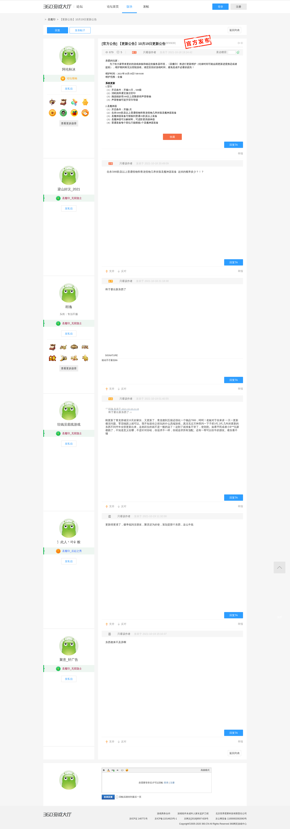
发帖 (146, 6)
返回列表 (234, 30)
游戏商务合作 (163, 813)
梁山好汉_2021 (69, 189)
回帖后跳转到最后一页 (128, 797)
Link (113, 770)
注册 (238, 6)
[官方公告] (109, 44)
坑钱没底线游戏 (68, 424)
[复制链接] (171, 43)
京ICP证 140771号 (138, 818)
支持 (111, 271)
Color (108, 770)
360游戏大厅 (61, 816)
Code (122, 770)
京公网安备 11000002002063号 (231, 818)
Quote (117, 770)
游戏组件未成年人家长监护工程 (193, 813)
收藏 (172, 136)
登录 (220, 6)
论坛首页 (113, 6)
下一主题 (242, 43)
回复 (57, 30)
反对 (123, 271)
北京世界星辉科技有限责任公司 (231, 813)
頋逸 (68, 307)
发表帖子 (80, 30)
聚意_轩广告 (69, 660)
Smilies (127, 770)
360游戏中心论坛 (64, 8)
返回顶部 (279, 567)
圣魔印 (51, 19)
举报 (240, 153)
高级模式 (205, 770)
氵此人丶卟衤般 (68, 542)
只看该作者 (149, 52)
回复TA (234, 144)
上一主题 (238, 43)
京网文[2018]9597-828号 (196, 818)
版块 (129, 6)
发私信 (69, 88)
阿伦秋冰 (68, 69)
